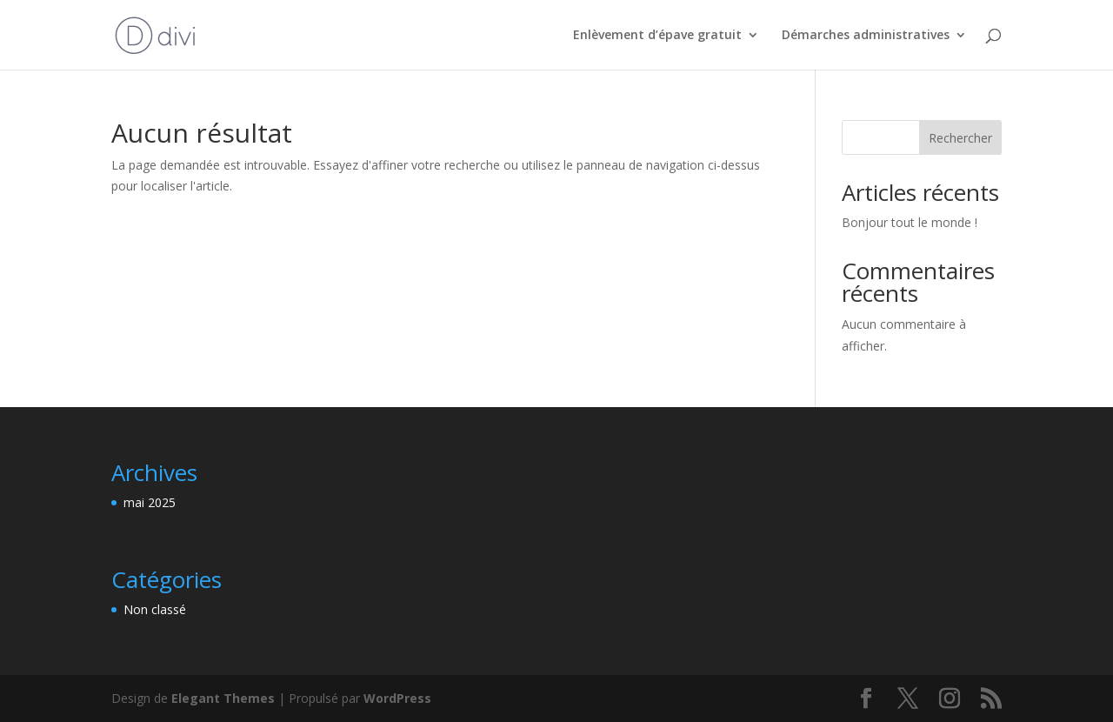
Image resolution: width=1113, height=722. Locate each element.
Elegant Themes (223, 698)
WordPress (397, 698)
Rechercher (960, 138)
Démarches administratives (866, 36)
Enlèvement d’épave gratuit (657, 36)
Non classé (154, 609)
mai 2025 (149, 502)
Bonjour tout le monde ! (909, 222)
